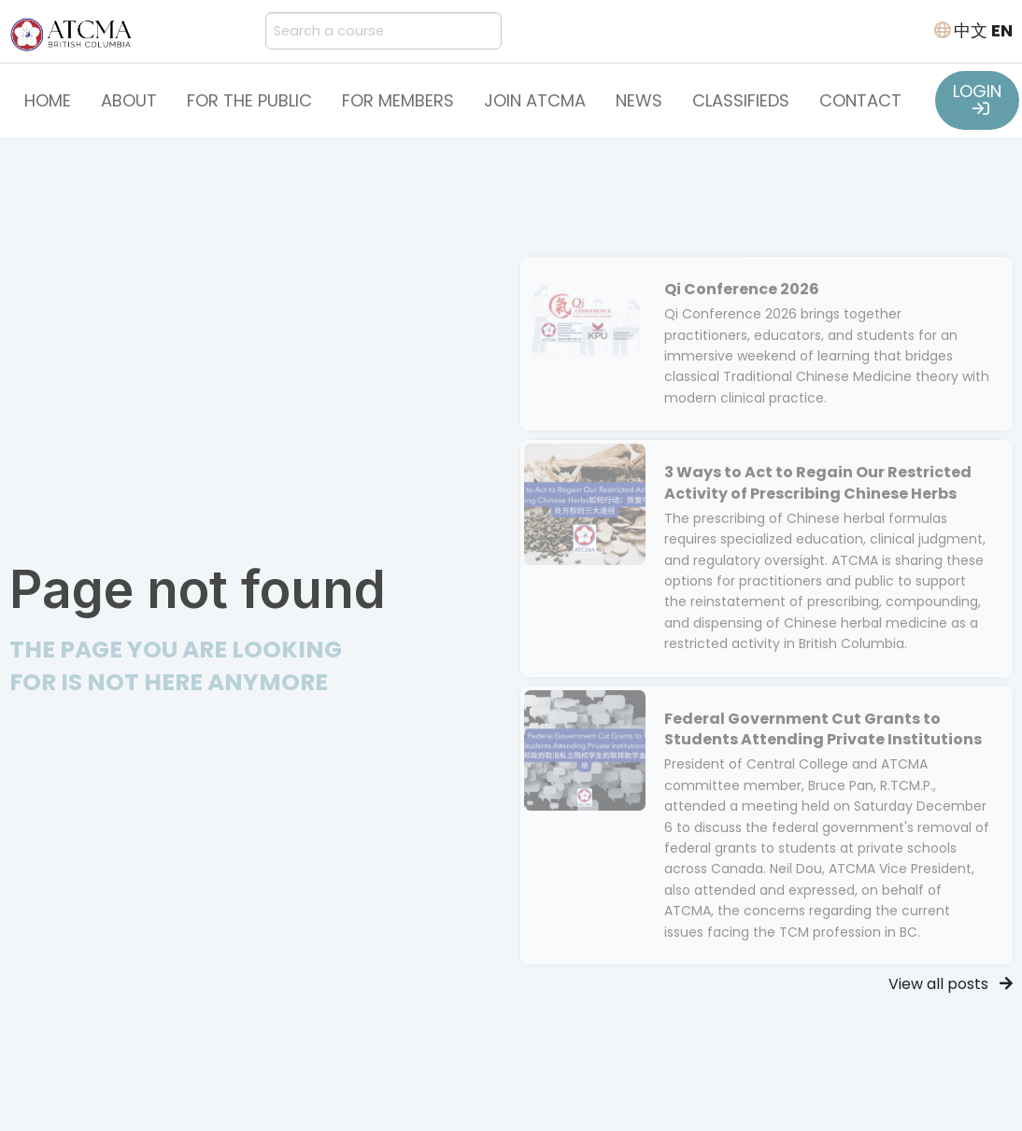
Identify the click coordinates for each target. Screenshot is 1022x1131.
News (639, 100)
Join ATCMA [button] (535, 100)
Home (47, 100)
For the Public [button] (249, 100)
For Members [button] (398, 100)
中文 (970, 30)
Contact (860, 100)
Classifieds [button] (740, 100)
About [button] (129, 100)
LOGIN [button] (977, 98)
